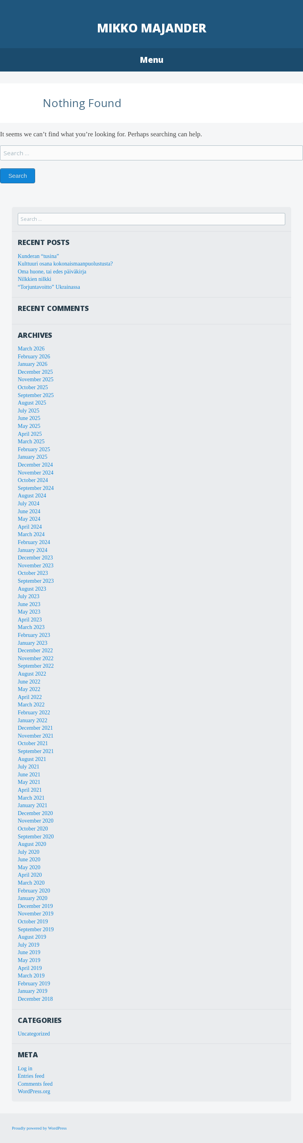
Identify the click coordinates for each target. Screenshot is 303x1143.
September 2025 (36, 395)
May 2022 (29, 689)
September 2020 (36, 837)
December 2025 (35, 372)
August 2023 (32, 589)
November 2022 (36, 658)
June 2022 (29, 682)
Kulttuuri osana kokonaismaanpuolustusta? (65, 264)
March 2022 (31, 705)
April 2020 (30, 875)
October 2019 (33, 922)
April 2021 (30, 790)
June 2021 (29, 775)
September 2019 (36, 929)
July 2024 (28, 504)
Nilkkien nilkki (34, 279)
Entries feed (31, 1076)
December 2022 (35, 650)
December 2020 (35, 813)
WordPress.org (34, 1091)
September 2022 (36, 666)
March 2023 (31, 627)
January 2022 (32, 720)
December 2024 (35, 465)
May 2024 (29, 519)
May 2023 (29, 612)
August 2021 (32, 759)
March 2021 (31, 798)
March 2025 (31, 441)
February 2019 (34, 984)
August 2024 (32, 496)
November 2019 (36, 914)
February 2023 (34, 635)
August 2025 (32, 403)
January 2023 (32, 643)
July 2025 (28, 411)
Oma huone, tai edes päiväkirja (52, 272)
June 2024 (29, 511)
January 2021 (32, 805)
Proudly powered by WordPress (39, 1128)
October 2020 (33, 829)
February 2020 (34, 891)
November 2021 (36, 736)
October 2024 (33, 480)
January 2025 (32, 457)
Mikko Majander (151, 28)
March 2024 (31, 534)
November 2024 (36, 473)
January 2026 (32, 364)
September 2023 (36, 581)
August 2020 (32, 844)
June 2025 (29, 418)
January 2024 (32, 550)
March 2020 (31, 883)
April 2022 (30, 697)
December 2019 (35, 906)
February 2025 (34, 449)
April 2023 (30, 620)
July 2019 (28, 945)
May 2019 (29, 960)
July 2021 (28, 767)
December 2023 (35, 558)
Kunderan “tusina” (38, 256)
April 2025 (30, 434)
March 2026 (31, 349)
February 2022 (34, 713)
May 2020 (29, 867)
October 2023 (33, 573)
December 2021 (35, 728)
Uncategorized (34, 1034)
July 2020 (28, 852)
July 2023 (28, 596)
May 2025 (29, 426)
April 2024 (30, 527)
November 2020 (36, 821)
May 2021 (29, 782)
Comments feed (35, 1084)
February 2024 (34, 542)
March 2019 (31, 976)
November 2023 (36, 566)
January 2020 (32, 898)
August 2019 (32, 937)
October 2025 (33, 387)
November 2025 (36, 379)
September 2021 (36, 751)
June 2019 (29, 952)
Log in (25, 1068)
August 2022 (32, 674)
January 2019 (32, 991)
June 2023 (29, 604)
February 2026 (34, 357)
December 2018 (35, 999)
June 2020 (29, 859)
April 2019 (30, 968)
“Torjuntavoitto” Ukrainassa (49, 287)
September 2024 (36, 488)
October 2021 (33, 743)
